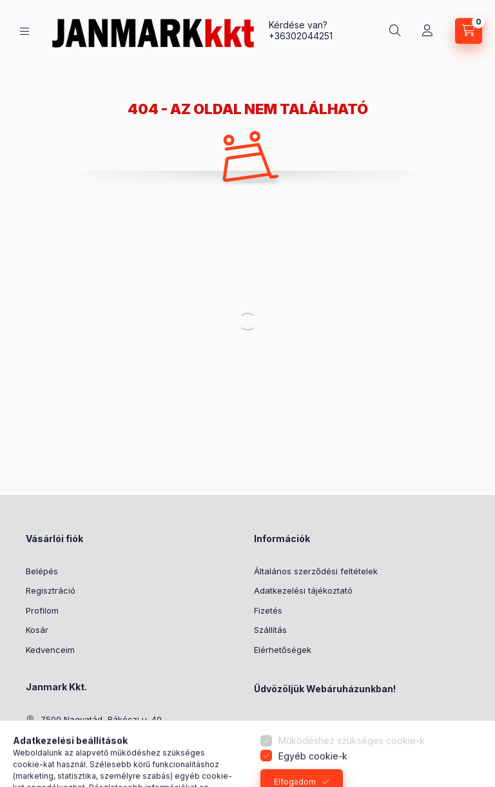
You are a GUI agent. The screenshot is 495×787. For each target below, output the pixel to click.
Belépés (42, 571)
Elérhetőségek (282, 650)
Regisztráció (50, 590)
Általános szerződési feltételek (316, 571)
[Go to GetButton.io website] (464, 774)
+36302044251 (301, 35)
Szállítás (270, 630)
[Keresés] (395, 31)
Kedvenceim (50, 650)
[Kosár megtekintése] (468, 31)
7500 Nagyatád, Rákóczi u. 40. (102, 719)
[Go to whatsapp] (464, 750)
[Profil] (427, 31)
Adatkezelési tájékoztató (303, 590)
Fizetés (268, 610)
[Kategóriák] (24, 31)
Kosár (37, 630)
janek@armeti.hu (74, 758)
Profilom (42, 610)
